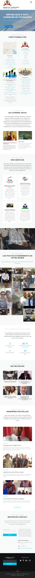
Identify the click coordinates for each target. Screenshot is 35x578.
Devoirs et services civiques (25, 63)
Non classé (5, 509)
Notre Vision (21, 151)
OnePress (23, 574)
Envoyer (10, 545)
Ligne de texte (6, 539)
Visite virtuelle (10, 70)
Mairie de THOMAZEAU (11, 7)
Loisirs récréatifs (25, 74)
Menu (31, 2)
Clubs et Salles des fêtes (26, 76)
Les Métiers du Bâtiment (26, 100)
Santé (26, 71)
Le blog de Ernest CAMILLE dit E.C (12, 485)
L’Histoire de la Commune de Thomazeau (10, 152)
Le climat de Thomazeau (10, 71)
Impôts (26, 68)
